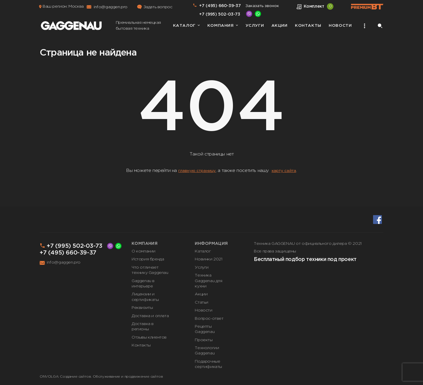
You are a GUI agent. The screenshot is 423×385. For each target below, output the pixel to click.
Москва (76, 6)
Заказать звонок (262, 6)
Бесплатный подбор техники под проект (305, 259)
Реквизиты (142, 307)
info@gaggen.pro (110, 7)
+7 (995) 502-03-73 (219, 14)
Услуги (255, 25)
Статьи (201, 302)
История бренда (148, 259)
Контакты (308, 25)
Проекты (203, 340)
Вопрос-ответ (209, 318)
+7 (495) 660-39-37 (220, 6)
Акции (279, 25)
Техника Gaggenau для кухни (208, 281)
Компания (220, 25)
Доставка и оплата (150, 316)
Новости (340, 25)
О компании (143, 251)
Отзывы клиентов (149, 337)
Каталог (184, 25)
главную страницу (197, 171)
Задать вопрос (157, 7)
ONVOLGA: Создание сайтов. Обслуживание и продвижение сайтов (101, 376)
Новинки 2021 (208, 259)
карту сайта (284, 171)
